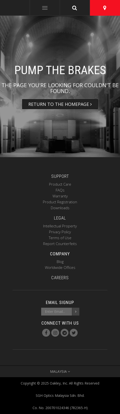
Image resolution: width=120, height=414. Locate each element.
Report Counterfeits (60, 243)
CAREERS (60, 277)
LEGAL (60, 218)
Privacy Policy (60, 231)
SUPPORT (60, 176)
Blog (60, 261)
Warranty (60, 195)
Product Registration (60, 201)
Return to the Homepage (60, 104)
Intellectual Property (60, 225)
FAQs (60, 190)
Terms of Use (60, 237)
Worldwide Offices (60, 267)
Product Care (60, 184)
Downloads (60, 207)
